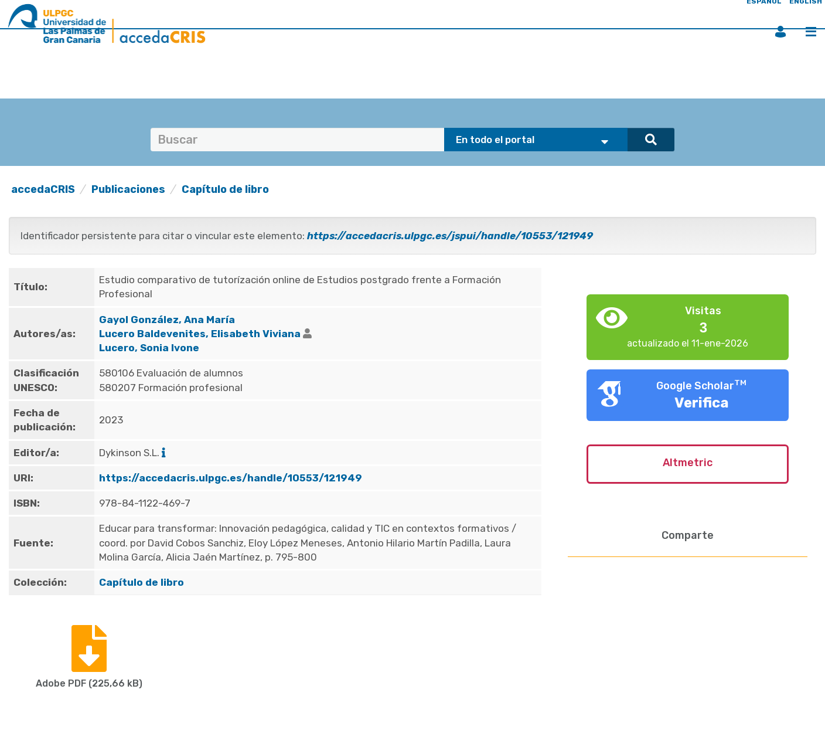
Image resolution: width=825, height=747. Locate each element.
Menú (811, 32)
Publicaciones (128, 189)
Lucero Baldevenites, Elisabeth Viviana (200, 333)
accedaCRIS (43, 189)
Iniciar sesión (780, 32)
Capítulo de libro (225, 189)
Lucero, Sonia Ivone (149, 348)
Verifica (701, 403)
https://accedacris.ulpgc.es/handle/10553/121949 (230, 478)
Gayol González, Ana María (167, 319)
